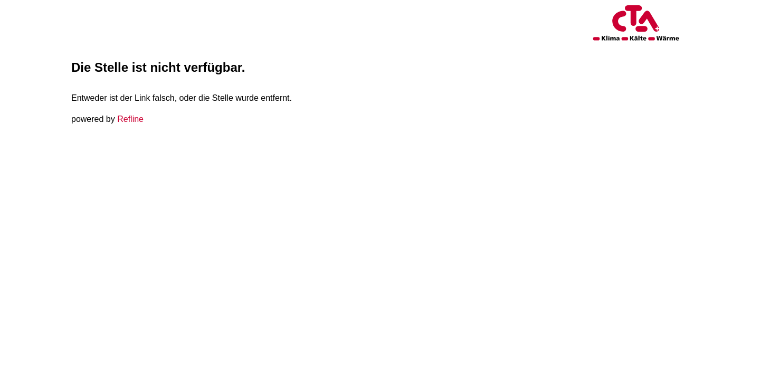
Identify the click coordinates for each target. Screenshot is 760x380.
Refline (130, 119)
